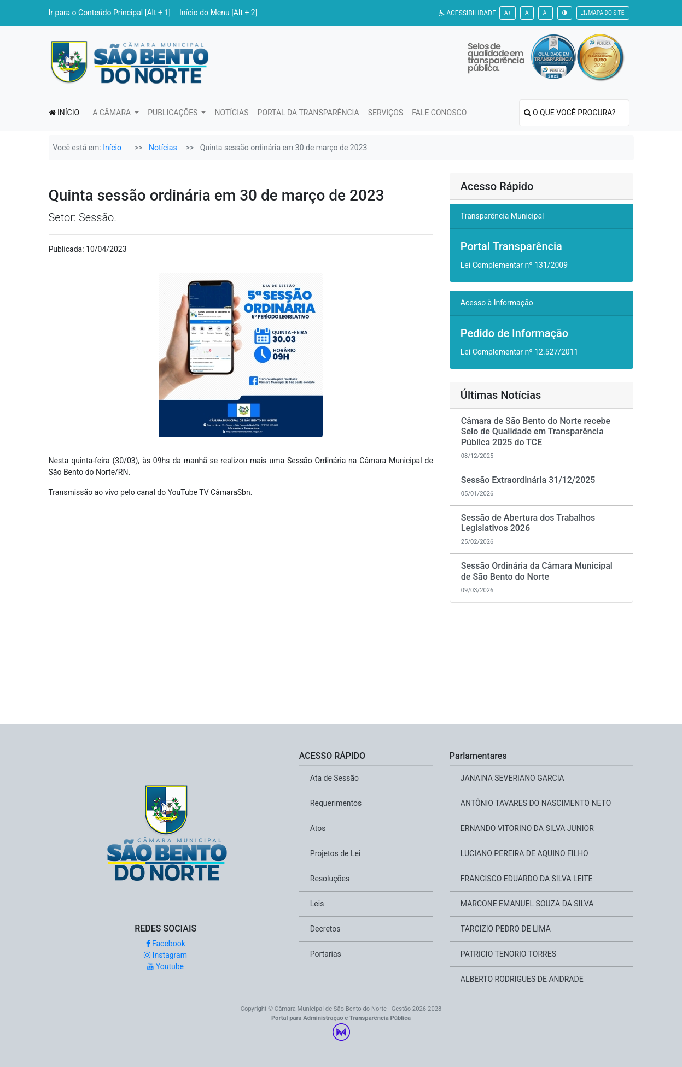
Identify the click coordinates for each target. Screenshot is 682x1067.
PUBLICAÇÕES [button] (174, 112)
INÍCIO (64, 112)
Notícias (163, 147)
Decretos (325, 928)
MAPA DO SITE (603, 13)
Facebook (165, 943)
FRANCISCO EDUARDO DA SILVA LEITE (527, 878)
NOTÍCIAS (231, 112)
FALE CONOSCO (439, 112)
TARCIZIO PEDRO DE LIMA (506, 928)
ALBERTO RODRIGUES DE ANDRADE (522, 979)
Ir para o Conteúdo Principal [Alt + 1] (110, 12)
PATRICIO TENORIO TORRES (508, 954)
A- (545, 13)
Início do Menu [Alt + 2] (218, 12)
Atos (318, 828)
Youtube (165, 966)
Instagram (165, 955)
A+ (507, 13)
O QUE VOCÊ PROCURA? (570, 112)
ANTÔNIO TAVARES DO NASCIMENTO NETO (536, 803)
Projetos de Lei (335, 853)
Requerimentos (336, 803)
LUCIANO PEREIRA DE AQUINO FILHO (524, 853)
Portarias (325, 954)
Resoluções (329, 878)
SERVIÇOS (386, 112)
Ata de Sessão (334, 778)
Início (112, 147)
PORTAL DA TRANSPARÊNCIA (308, 112)
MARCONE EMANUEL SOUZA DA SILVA (527, 903)
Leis (317, 903)
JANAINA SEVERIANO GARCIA (512, 778)
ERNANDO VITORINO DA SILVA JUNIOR (527, 828)
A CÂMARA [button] (112, 112)
